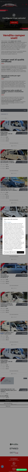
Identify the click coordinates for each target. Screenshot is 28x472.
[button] (21, 470)
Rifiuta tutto (13, 252)
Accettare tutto (20, 252)
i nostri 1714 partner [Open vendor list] (7, 222)
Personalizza (7, 252)
